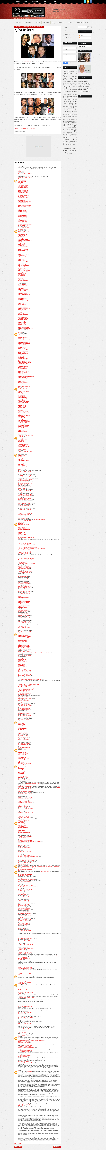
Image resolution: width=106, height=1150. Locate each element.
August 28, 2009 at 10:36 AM (25, 177)
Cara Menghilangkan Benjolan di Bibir (27, 551)
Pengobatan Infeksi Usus (24, 690)
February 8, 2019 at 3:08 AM (25, 893)
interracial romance (70, 134)
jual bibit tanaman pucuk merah (25, 476)
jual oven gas (21, 928)
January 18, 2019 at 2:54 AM (25, 878)
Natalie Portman (68, 103)
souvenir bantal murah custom (25, 883)
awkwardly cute (72, 124)
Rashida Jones (72, 108)
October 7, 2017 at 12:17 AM (25, 494)
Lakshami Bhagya (22, 981)
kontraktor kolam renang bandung (26, 1047)
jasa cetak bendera (27, 1045)
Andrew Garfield (67, 70)
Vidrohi (19, 993)
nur (19, 538)
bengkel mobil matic (23, 810)
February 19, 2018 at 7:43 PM (25, 567)
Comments (82, 38)
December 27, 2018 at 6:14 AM (25, 874)
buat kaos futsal (22, 741)
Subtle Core (46, 1)
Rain (19, 166)
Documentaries (28, 22)
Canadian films (67, 79)
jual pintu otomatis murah (24, 591)
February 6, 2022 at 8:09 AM (25, 1023)
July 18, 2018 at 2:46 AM (24, 697)
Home (37, 1146)
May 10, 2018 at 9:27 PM (24, 582)
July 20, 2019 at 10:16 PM (24, 937)
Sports (55, 1)
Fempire (65, 86)
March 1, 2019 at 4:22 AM (24, 896)
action (65, 122)
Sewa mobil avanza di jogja (24, 499)
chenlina (20, 332)
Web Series (46, 22)
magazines (65, 137)
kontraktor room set (23, 507)
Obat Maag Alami (22, 626)
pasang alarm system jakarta (25, 698)
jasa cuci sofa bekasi (23, 737)
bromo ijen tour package (24, 942)
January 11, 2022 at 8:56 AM (25, 1006)
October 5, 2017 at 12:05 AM (25, 479)
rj (18, 1070)
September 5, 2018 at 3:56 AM (25, 820)
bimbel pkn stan (22, 813)
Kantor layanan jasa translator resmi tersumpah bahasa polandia (33, 653)
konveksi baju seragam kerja (25, 495)
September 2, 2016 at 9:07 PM (25, 435)
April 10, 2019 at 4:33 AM (24, 927)
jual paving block (22, 484)
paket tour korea (22, 894)
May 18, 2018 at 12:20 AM (24, 586)
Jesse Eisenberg (72, 91)
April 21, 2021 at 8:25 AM (24, 958)
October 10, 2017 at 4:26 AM (25, 509)
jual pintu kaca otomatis (39, 519)
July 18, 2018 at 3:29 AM (24, 704)
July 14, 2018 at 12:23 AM (24, 693)
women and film (67, 144)
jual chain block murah (23, 583)
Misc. (41, 26)
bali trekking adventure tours (25, 802)
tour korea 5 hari (22, 898)
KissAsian (20, 1025)
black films (66, 127)
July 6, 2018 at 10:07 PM (24, 651)
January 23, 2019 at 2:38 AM (25, 881)
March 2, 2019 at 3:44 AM (24, 904)
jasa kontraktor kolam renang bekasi (27, 886)
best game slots (45, 871)
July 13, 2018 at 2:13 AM (24, 678)
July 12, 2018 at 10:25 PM (24, 674)
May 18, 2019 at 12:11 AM (24, 930)
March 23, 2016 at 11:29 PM (25, 282)
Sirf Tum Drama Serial (23, 989)
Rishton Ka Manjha (22, 1005)
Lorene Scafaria (66, 99)
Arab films (71, 71)
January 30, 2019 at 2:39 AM (25, 889)
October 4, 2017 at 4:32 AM (24, 471)
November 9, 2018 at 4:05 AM (25, 851)
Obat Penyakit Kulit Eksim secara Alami (27, 547)
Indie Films (18, 22)
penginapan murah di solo (24, 619)
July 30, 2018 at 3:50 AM (24, 747)
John (19, 178)
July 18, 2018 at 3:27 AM (24, 700)
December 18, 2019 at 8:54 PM (25, 944)
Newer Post (18, 1146)
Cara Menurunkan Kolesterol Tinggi (26, 868)
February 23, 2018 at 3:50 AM (25, 575)
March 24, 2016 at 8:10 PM (24, 331)
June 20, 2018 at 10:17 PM (24, 631)
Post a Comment (18, 1143)
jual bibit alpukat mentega (24, 901)
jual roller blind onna (23, 924)
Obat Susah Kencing (23, 561)
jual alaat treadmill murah (24, 587)
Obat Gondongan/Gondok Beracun (26, 559)
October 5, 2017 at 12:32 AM (25, 483)
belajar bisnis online (23, 580)
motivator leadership (23, 806)
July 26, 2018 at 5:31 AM (24, 719)
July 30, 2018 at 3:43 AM (24, 743)
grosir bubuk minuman (23, 568)
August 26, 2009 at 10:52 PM (25, 173)
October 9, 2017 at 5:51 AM (24, 502)
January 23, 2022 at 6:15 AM (25, 1012)
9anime (53, 1015)
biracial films (70, 126)
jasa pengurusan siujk (23, 917)
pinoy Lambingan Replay (24, 953)
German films (72, 88)
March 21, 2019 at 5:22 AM (24, 915)
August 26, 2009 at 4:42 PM (24, 170)
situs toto (29, 1071)
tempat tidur (21, 469)
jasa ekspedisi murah (23, 744)
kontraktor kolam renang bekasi (25, 1062)
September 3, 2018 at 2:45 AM (25, 808)
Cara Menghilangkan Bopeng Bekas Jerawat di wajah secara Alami (34, 546)
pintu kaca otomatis (23, 518)
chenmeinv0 (21, 764)
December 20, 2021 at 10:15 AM (26, 997)
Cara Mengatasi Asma (39, 866)
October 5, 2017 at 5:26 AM (24, 487)
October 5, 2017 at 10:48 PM (25, 490)
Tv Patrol (20, 959)
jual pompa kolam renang (24, 909)
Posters (38, 22)
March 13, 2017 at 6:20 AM (24, 468)
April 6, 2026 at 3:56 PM (24, 1142)
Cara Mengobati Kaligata (28, 866)
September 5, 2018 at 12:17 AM (25, 816)
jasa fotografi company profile (25, 913)
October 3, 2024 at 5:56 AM (24, 1046)
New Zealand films (67, 106)
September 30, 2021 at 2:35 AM (25, 967)
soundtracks (73, 141)
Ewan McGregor (23, 26)
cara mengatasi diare (23, 553)
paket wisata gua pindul (24, 514)
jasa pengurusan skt (23, 576)
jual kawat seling (22, 629)
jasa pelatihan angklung (24, 852)
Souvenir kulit (21, 949)
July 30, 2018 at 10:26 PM (24, 763)
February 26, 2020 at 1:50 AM (25, 952)
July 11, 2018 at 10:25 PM (24, 670)
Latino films (71, 97)
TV (53, 22)
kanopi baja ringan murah (24, 572)
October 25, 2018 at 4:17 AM (25, 844)
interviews (70, 135)
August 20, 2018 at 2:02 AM (24, 790)
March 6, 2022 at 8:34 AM (24, 1028)
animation (74, 122)
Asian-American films (70, 73)
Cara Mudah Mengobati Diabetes (26, 558)
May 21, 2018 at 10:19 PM (24, 610)
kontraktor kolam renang (24, 473)
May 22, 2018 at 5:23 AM (24, 614)
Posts (81, 35)
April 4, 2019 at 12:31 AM (24, 923)
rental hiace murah (22, 837)
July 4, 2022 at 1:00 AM (23, 1035)
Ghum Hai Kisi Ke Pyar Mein (25, 968)
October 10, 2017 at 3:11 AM (25, 505)
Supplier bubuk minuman (24, 675)
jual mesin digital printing (24, 717)
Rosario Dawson (67, 111)
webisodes (70, 143)
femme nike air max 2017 (32, 783)
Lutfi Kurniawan (22, 864)
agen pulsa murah (22, 845)
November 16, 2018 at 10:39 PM (26, 855)
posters (66, 139)
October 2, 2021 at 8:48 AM (24, 982)
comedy (71, 129)
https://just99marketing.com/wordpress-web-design (31, 1040)
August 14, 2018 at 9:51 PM (24, 779)
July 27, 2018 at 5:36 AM (24, 739)
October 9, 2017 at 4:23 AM (24, 498)
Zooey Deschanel (68, 121)
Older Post (56, 1146)
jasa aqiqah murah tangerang (25, 713)
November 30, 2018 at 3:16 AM (25, 859)
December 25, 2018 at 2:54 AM (25, 869)
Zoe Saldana (72, 119)
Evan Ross (74, 83)
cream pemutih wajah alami (24, 492)
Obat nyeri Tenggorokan (24, 564)
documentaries (67, 131)
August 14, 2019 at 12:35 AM (25, 940)
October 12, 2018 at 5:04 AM (25, 836)
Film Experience (28, 61)
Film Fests (79, 22)
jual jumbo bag (21, 488)
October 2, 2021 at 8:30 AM (24, 973)
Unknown (20, 229)
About (26, 1)
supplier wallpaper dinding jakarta (26, 860)
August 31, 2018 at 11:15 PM (25, 801)
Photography (35, 1)
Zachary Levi (71, 116)
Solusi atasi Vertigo (22, 562)
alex (19, 870)
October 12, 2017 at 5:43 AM (25, 517)
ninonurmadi (21, 935)
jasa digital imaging (22, 905)
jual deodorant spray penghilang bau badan (28, 856)
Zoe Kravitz (66, 117)
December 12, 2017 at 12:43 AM (26, 537)
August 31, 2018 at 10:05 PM (25, 797)
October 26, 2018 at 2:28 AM (25, 847)
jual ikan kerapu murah (23, 875)
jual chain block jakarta (23, 945)
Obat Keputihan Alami (23, 622)
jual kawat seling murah (24, 709)
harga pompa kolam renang (24, 503)
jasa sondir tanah (22, 890)
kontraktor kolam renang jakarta (25, 938)
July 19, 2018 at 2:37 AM (24, 708)
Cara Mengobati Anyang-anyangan (26, 686)
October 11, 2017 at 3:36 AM (25, 513)
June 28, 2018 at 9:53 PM (24, 647)
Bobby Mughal (21, 974)
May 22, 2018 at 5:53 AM (24, 621)
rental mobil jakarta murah (24, 705)
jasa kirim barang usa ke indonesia (26, 795)
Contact (18, 1)
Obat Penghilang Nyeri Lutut (25, 543)
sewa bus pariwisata (23, 480)
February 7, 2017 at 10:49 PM (25, 451)
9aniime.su (20, 1013)
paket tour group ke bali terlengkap (26, 879)
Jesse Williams (68, 92)
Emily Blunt (72, 81)
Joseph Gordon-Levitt (34, 26)
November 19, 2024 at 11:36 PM (26, 1050)
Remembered (70, 109)
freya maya (20, 1105)
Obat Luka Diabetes (23, 691)
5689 (19, 748)
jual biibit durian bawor (23, 920)
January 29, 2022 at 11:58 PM (25, 1017)
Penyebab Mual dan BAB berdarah (26, 563)
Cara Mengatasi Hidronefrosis (52, 866)
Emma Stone (66, 83)
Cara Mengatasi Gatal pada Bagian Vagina (28, 688)
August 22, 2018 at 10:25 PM (25, 793)
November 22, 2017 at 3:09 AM (25, 520)
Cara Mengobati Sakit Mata (24, 685)
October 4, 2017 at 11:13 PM (25, 475)
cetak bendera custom (23, 1042)
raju (19, 1036)
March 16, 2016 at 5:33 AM (24, 228)
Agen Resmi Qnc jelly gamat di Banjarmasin (28, 684)
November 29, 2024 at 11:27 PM (26, 1055)
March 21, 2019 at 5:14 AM (24, 912)
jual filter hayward (22, 1056)
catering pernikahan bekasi (24, 798)
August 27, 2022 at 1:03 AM (24, 1041)
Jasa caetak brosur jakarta (24, 791)
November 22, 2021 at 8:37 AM (25, 992)
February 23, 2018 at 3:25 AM (25, 571)
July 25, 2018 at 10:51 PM (24, 715)
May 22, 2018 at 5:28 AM (24, 617)
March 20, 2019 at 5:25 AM (24, 908)
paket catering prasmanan (24, 817)
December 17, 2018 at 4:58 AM (25, 862)
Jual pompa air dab (22, 649)
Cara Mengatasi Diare (23, 566)
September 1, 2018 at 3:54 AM (25, 805)
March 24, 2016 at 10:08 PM (25, 386)
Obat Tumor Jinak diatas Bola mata (26, 544)
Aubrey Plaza (69, 74)
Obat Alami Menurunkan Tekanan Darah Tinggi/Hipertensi (32, 548)
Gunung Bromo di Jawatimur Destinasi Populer (29, 841)
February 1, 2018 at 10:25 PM (25, 552)
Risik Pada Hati (22, 1032)
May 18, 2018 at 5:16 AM (24, 590)
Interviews (70, 22)
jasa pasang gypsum (23, 694)
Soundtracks (60, 22)
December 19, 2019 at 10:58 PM (26, 948)
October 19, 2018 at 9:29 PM (25, 840)
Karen (19, 171)
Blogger (70, 153)
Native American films (68, 104)
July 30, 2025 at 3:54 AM (24, 1061)
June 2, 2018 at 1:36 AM (24, 627)
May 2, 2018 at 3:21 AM (24, 578)
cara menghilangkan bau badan (25, 849)
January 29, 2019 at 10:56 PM (25, 885)
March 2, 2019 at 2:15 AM (24, 900)
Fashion (87, 22)
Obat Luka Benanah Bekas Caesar (26, 549)
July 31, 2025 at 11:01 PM (24, 1069)
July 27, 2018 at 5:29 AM (24, 735)
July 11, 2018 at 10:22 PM (24, 655)
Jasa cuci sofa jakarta (23, 671)
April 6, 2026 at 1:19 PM (24, 1104)
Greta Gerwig (66, 89)
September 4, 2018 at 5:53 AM (25, 812)
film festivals (67, 132)
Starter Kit (67, 34)
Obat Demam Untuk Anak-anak (25, 689)
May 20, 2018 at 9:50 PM (24, 593)
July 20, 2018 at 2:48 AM (24, 712)
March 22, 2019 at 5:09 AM (24, 919)
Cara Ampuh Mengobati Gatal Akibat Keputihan (29, 679)
